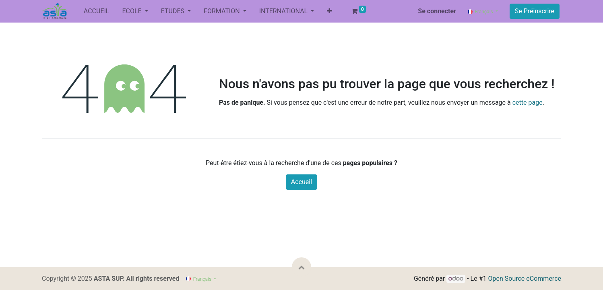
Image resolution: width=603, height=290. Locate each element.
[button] (329, 11)
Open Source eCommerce (524, 278)
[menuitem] (96, 11)
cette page (527, 102)
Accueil (301, 182)
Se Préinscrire (534, 11)
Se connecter (437, 11)
